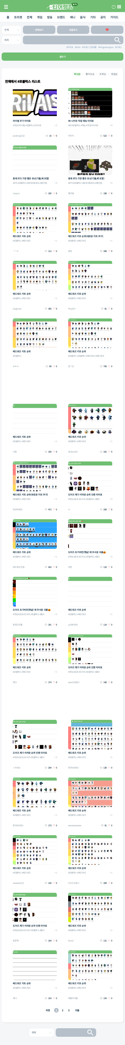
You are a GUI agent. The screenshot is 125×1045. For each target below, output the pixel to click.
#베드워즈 (26, 240)
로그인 (114, 7)
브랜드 (61, 17)
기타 (93, 17)
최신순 (77, 74)
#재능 (83, 125)
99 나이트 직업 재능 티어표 (81, 120)
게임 (39, 17)
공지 (103, 17)
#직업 (88, 125)
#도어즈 (82, 499)
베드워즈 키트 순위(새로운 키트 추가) (85, 236)
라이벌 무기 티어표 (22, 120)
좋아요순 (90, 74)
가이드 (115, 17)
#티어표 (37, 125)
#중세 (29, 182)
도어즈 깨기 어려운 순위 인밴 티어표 (85, 494)
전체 (28, 17)
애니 (73, 17)
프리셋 (17, 17)
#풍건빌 (43, 182)
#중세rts (35, 182)
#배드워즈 (90, 355)
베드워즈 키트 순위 (22, 236)
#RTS (15, 182)
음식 (83, 17)
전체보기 (39, 29)
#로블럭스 (29, 125)
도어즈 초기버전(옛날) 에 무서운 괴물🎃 (87, 552)
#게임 (15, 125)
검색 (117, 40)
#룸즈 (97, 499)
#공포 (75, 499)
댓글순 (114, 74)
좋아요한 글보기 (107, 30)
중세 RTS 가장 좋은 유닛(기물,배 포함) (31, 178)
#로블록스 (81, 355)
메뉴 (119, 7)
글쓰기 (62, 56)
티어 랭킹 (60, 7)
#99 (69, 125)
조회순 (102, 74)
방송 (49, 17)
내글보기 (73, 29)
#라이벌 (21, 125)
